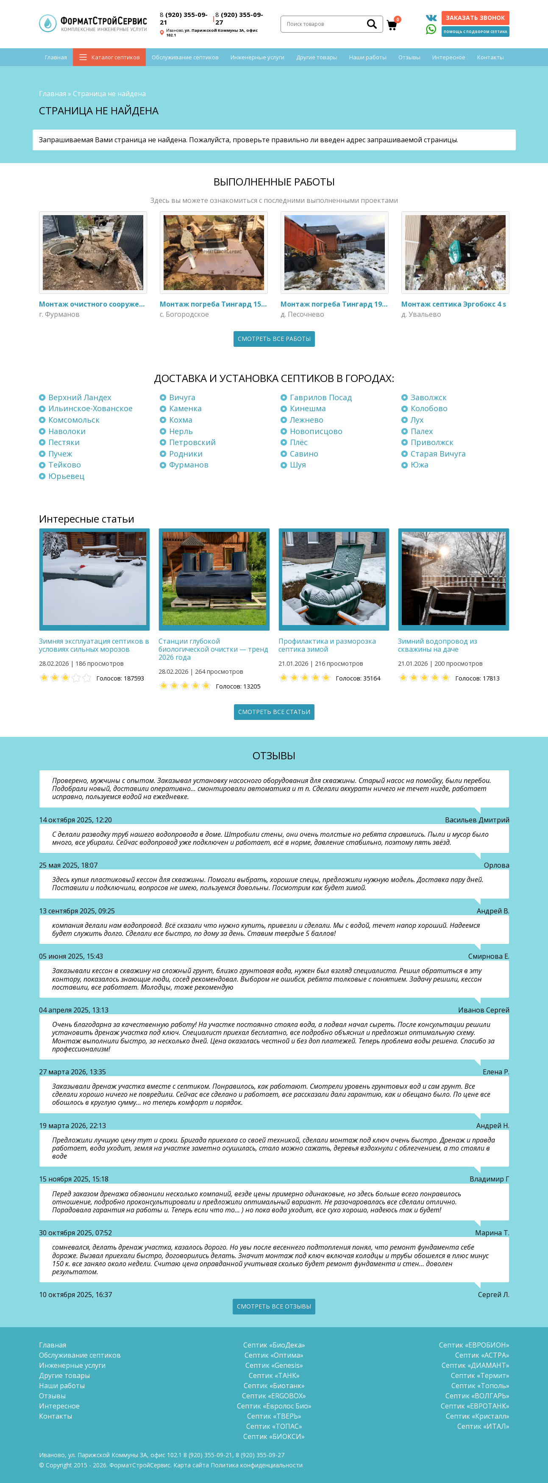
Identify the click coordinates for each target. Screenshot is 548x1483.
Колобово (429, 408)
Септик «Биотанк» (274, 1385)
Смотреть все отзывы (274, 1306)
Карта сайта (191, 1465)
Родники (186, 453)
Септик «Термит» (480, 1375)
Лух (417, 420)
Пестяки (64, 442)
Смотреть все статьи (274, 712)
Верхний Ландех (79, 397)
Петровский (192, 442)
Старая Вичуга (438, 453)
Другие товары (316, 57)
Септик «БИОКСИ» (274, 1436)
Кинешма (308, 408)
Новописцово (316, 431)
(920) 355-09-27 (239, 18)
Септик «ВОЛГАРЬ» (477, 1395)
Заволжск (429, 397)
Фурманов (189, 464)
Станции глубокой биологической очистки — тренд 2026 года (213, 649)
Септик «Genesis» (274, 1365)
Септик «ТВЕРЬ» (274, 1416)
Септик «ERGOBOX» (274, 1395)
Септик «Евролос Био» (274, 1406)
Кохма (180, 420)
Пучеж (60, 453)
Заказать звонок (475, 18)
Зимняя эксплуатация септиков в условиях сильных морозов (94, 645)
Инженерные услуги (257, 57)
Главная (56, 57)
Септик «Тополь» (480, 1385)
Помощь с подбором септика (475, 31)
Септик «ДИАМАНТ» (475, 1365)
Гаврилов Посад (321, 397)
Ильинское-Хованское (90, 408)
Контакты (490, 57)
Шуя (298, 464)
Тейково (64, 464)
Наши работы (368, 57)
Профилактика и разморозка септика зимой (327, 645)
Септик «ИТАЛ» (483, 1426)
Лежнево (306, 420)
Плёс (299, 442)
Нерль (181, 431)
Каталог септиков (116, 57)
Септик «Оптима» (274, 1355)
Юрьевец (66, 476)
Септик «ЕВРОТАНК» (475, 1406)
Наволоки (67, 431)
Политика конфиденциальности (257, 1465)
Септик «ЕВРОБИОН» (474, 1345)
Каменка (185, 408)
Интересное (448, 57)
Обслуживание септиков (185, 57)
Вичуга (182, 397)
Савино (304, 453)
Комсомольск (74, 420)
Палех (422, 431)
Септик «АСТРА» (482, 1355)
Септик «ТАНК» (274, 1375)
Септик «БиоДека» (274, 1345)
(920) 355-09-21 (184, 18)
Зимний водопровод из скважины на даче (437, 645)
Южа (419, 464)
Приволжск (432, 442)
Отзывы (409, 57)
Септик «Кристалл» (477, 1416)
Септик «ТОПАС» (274, 1426)
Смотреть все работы (274, 339)
